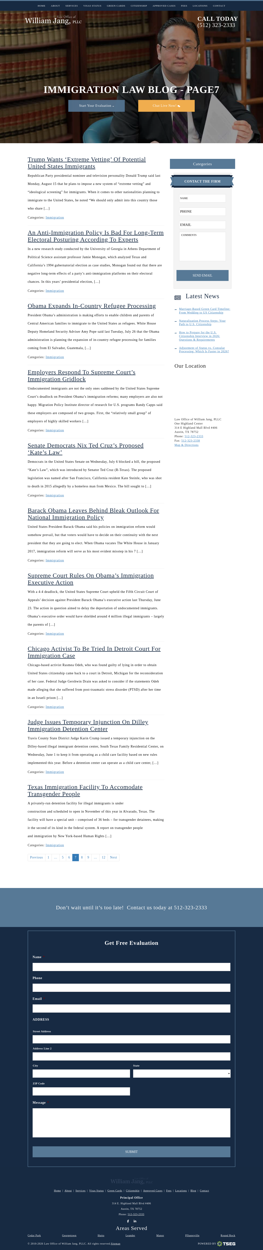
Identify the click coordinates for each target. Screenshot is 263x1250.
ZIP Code (39, 1083)
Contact (219, 5)
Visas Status (92, 5)
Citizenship (139, 5)
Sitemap (115, 1243)
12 (103, 857)
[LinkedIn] (135, 1221)
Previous (36, 857)
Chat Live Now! (166, 106)
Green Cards (116, 5)
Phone (37, 978)
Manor (160, 1235)
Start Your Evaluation (96, 106)
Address (41, 1019)
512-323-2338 (190, 440)
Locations (200, 5)
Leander (130, 1235)
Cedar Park (34, 1235)
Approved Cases (164, 5)
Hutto (101, 1235)
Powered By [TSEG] (216, 1243)
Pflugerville (192, 1235)
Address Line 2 (42, 1048)
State (136, 1065)
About (55, 5)
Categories (202, 164)
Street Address (42, 1031)
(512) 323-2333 (216, 25)
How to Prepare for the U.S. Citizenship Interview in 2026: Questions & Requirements (199, 336)
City (35, 1065)
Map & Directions (186, 445)
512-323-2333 (194, 436)
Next (113, 857)
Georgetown (69, 1235)
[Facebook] (128, 1221)
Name (39, 957)
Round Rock (228, 1235)
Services (71, 5)
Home (41, 5)
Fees (184, 5)
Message (41, 1102)
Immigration (55, 217)
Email (39, 999)
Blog (193, 1190)
